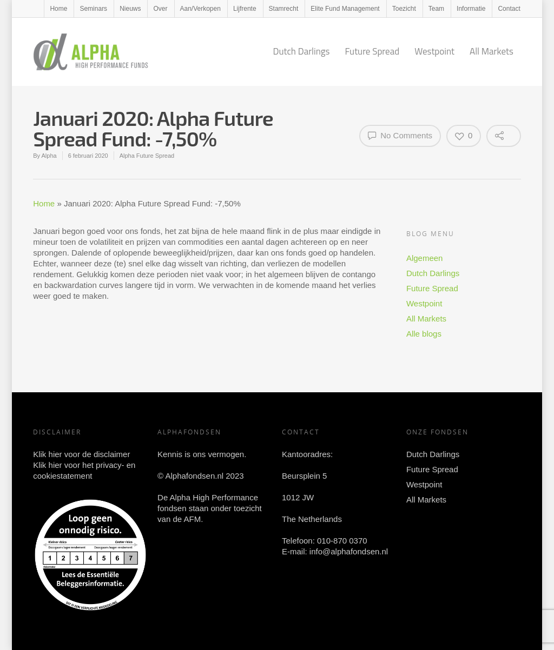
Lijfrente (244, 8)
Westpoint (434, 51)
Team (436, 8)
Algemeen (424, 258)
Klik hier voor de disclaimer (81, 454)
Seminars (93, 8)
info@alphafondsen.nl (348, 551)
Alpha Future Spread (147, 155)
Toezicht (404, 8)
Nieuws (130, 8)
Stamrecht (284, 8)
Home (58, 8)
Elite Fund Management (345, 8)
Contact (509, 8)
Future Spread (372, 51)
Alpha (49, 155)
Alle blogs (423, 333)
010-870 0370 (342, 540)
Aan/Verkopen (200, 8)
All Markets (491, 51)
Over (160, 8)
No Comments (400, 135)
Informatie (471, 8)
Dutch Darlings (301, 51)
